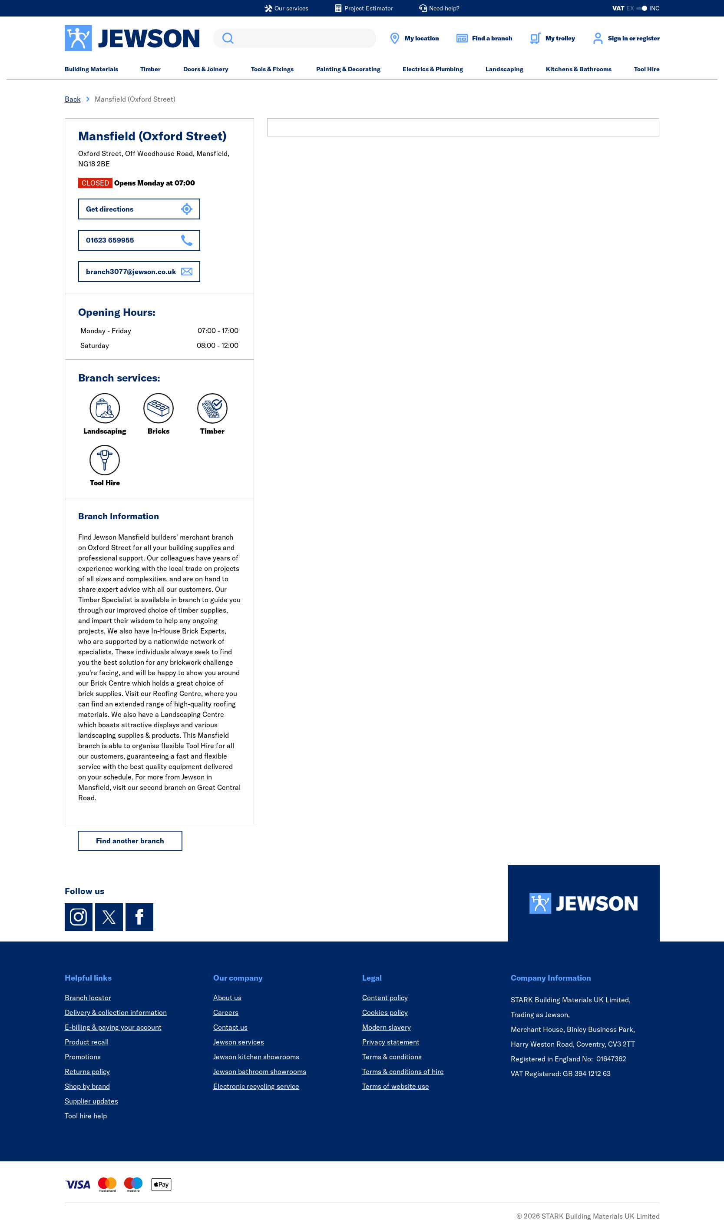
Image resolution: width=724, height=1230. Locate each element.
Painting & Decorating (348, 69)
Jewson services (238, 1042)
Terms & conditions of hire (403, 1071)
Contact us (230, 1027)
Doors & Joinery (205, 69)
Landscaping (504, 69)
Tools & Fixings (272, 69)
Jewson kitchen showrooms (256, 1056)
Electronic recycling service (256, 1086)
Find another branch (130, 840)
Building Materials (91, 69)
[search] (294, 38)
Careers (225, 1012)
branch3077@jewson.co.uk (139, 271)
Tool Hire (647, 69)
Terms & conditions (392, 1056)
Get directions (139, 209)
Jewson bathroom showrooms (259, 1071)
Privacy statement (391, 1042)
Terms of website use (395, 1086)
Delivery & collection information (116, 1012)
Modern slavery (386, 1027)
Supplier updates (91, 1101)
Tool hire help (86, 1115)
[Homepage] (583, 903)
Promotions (83, 1056)
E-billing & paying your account (113, 1027)
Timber (150, 69)
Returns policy (87, 1071)
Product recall (87, 1042)
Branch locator (88, 997)
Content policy (385, 997)
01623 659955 (139, 240)
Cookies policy (385, 1012)
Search (226, 38)
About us (227, 997)
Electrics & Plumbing (433, 69)
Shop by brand (87, 1086)
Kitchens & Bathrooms (579, 69)
